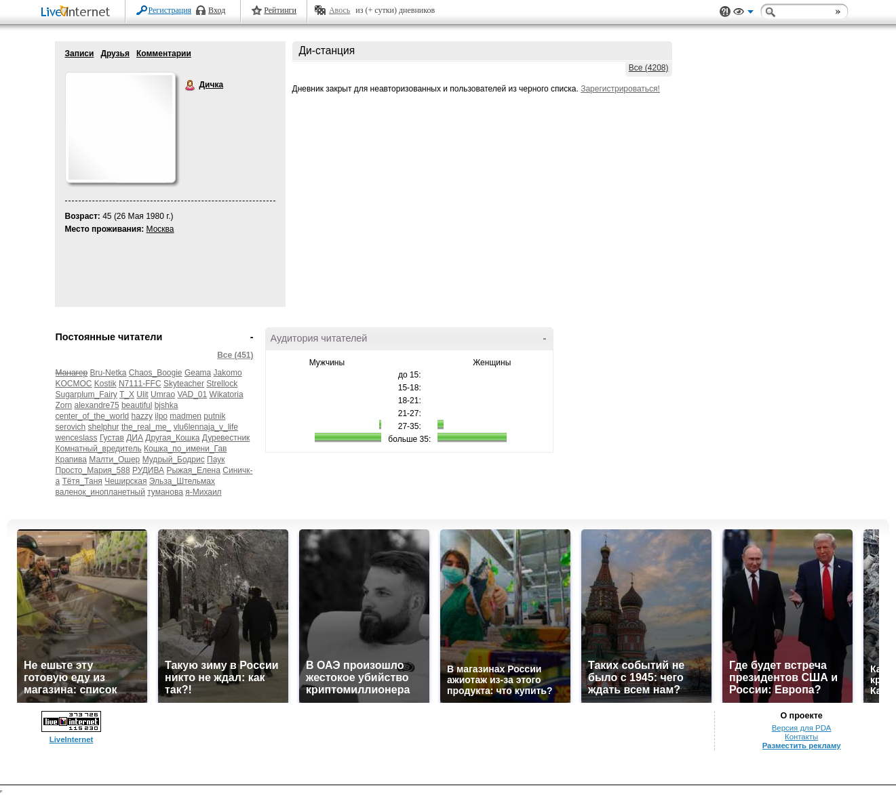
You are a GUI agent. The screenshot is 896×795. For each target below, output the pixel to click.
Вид (743, 13)
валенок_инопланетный (100, 492)
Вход (216, 10)
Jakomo (228, 373)
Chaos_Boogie (155, 373)
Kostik (105, 383)
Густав (112, 438)
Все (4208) (649, 68)
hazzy (142, 416)
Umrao (163, 394)
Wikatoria (227, 394)
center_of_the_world (93, 416)
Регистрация (170, 10)
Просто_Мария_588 (93, 470)
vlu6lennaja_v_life (206, 427)
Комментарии (163, 53)
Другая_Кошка (172, 438)
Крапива (71, 459)
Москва (160, 229)
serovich (71, 427)
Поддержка (725, 12)
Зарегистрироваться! (620, 89)
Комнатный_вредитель (99, 448)
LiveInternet (78, 12)
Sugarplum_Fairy (86, 394)
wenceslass (77, 438)
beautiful (136, 405)
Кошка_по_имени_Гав (185, 448)
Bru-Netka (108, 373)
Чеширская (125, 481)
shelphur (103, 427)
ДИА (134, 438)
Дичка (190, 85)
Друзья (115, 53)
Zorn (64, 405)
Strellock (221, 383)
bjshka (166, 405)
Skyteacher (183, 383)
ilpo (161, 416)
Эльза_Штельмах (182, 481)
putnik (214, 416)
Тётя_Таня (82, 481)
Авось (339, 10)
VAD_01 (192, 394)
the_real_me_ (146, 427)
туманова (165, 492)
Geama (197, 373)
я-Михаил (203, 492)
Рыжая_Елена (193, 470)
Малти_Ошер (114, 459)
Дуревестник (226, 438)
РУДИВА (148, 470)
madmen (185, 416)
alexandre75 (97, 405)
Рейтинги (280, 10)
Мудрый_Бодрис (173, 459)
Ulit (142, 394)
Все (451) (235, 355)
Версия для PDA (802, 728)
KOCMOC (74, 383)
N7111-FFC (140, 383)
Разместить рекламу (801, 745)
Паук (216, 459)
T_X (126, 394)
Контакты (801, 737)
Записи (79, 53)
